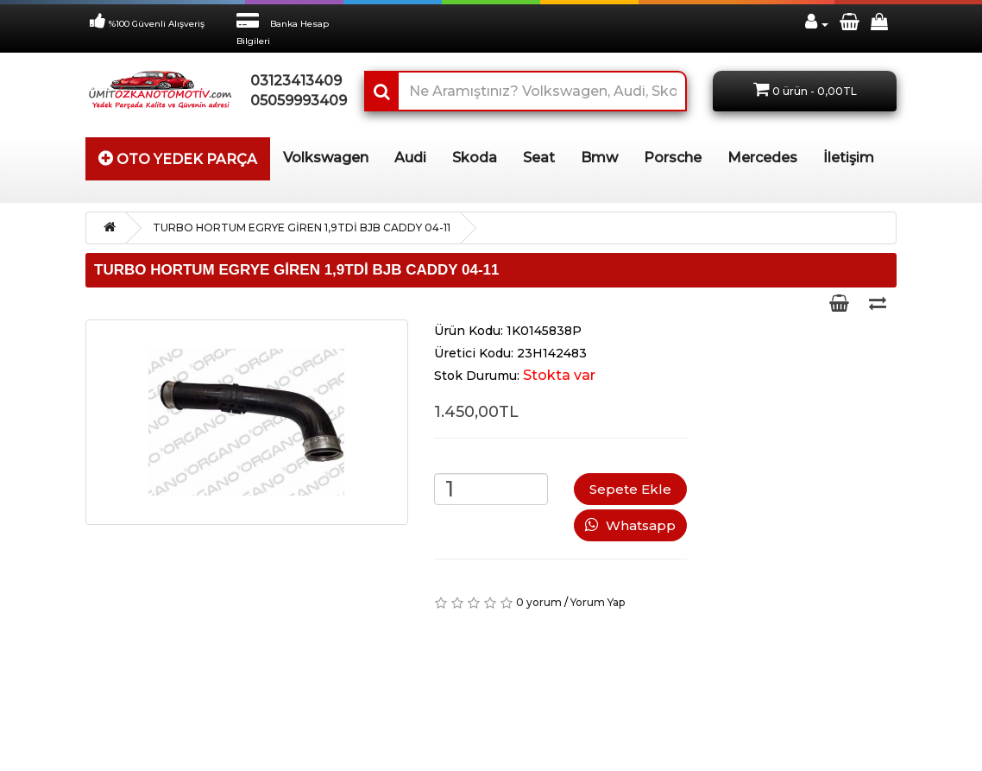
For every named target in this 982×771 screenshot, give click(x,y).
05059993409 (294, 100)
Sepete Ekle (630, 489)
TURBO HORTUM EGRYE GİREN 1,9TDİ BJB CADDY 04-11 (301, 227)
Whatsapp (630, 525)
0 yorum (539, 602)
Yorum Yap (597, 602)
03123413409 (294, 81)
